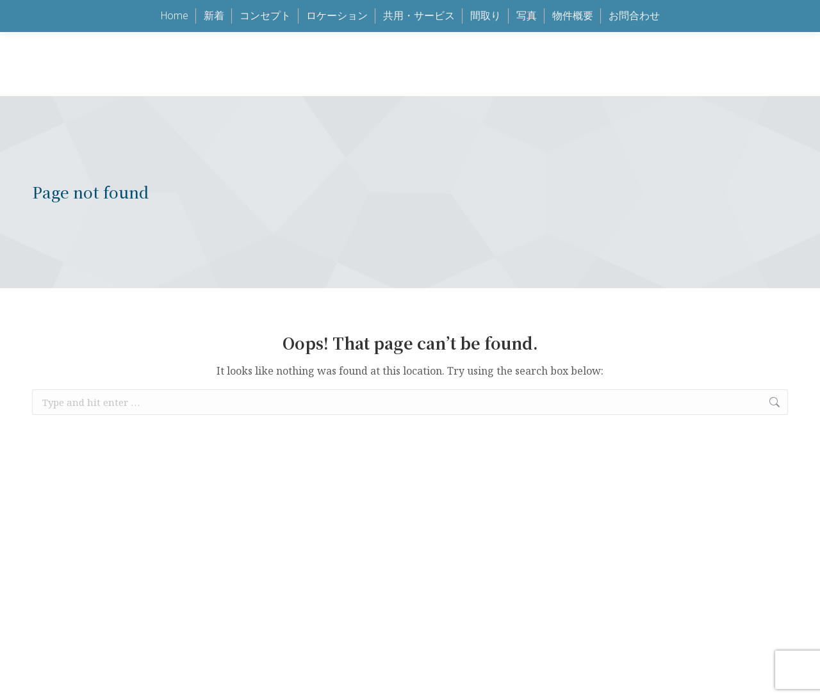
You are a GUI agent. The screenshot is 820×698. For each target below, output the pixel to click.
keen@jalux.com (590, 32)
